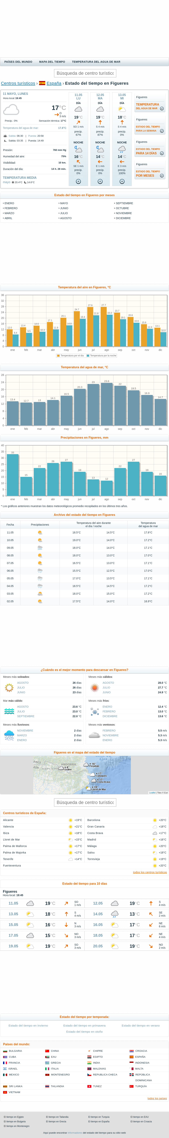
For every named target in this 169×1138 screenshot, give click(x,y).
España (54, 83)
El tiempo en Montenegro (16, 1126)
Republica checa (105, 1074)
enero (9, 203)
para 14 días (148, 151)
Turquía (141, 1086)
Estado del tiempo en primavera (84, 1025)
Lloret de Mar (11, 839)
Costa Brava (95, 833)
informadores (75, 1132)
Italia (55, 1068)
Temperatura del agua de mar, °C (84, 367)
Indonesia (142, 1062)
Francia (14, 1062)
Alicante (8, 820)
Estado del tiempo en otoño (84, 1031)
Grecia (56, 1062)
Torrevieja (93, 859)
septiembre (124, 203)
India (96, 1062)
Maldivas (99, 1068)
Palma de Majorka (14, 852)
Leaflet (152, 793)
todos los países (157, 1098)
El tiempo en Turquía (98, 1117)
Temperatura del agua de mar (96, 61)
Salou (91, 852)
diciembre (123, 218)
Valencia (8, 826)
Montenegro (60, 1074)
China (55, 1050)
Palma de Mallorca (15, 846)
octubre (122, 208)
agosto (66, 218)
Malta (139, 1068)
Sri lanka (16, 1086)
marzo (9, 213)
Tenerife (8, 859)
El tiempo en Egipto (14, 1117)
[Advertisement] (84, 28)
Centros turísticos (18, 83)
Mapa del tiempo (52, 61)
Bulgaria (15, 1050)
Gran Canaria (96, 826)
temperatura (147, 106)
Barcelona (93, 820)
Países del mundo (18, 61)
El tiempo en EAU (140, 1117)
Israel (13, 1068)
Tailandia (57, 1086)
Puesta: (32, 135)
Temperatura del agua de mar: (21, 127)
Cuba (12, 1056)
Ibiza (6, 833)
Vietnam (14, 1092)
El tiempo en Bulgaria (15, 1121)
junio (64, 208)
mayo (6, 182)
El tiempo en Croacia (141, 1121)
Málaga (92, 846)
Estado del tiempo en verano (141, 1025)
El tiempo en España (98, 1121)
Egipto (98, 1056)
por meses (148, 173)
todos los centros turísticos (150, 872)
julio (64, 213)
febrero (11, 208)
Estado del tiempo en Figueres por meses (84, 195)
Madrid (91, 839)
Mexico (14, 1074)
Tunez (97, 1086)
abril (8, 218)
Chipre (98, 1050)
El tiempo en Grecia (56, 1121)
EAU (53, 1056)
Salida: (12, 135)
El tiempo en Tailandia (57, 1117)
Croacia (141, 1050)
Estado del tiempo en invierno (28, 1025)
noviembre (124, 213)
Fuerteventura (12, 865)
